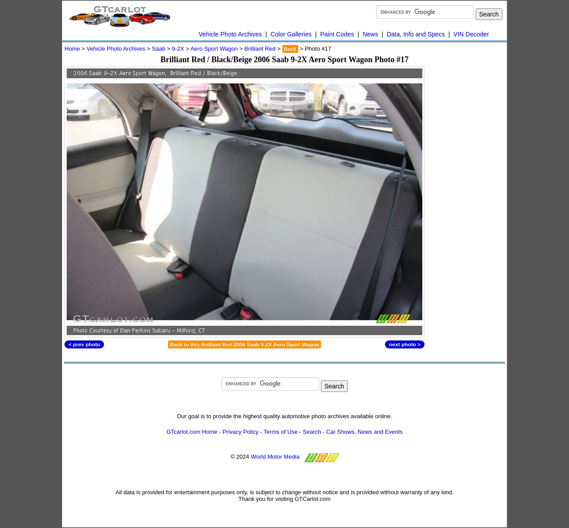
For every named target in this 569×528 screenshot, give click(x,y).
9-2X (178, 48)
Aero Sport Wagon (213, 48)
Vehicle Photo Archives (230, 34)
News (370, 34)
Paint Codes (337, 34)
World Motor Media (275, 456)
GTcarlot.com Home (191, 431)
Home (72, 48)
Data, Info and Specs (416, 34)
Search (312, 431)
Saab (158, 48)
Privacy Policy (241, 431)
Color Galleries (291, 34)
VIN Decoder (471, 34)
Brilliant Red (260, 48)
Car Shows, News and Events (364, 431)
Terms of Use (281, 431)
